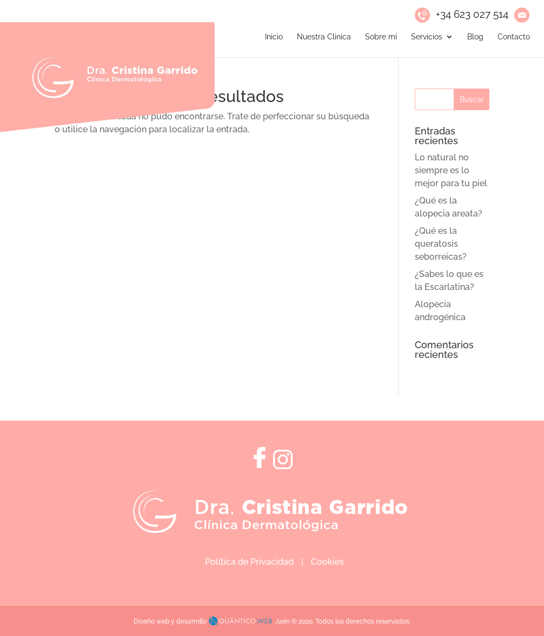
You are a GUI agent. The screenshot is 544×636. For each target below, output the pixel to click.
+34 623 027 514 (472, 14)
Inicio (274, 37)
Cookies (327, 562)
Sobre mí (381, 37)
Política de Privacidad (249, 562)
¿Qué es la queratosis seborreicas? (441, 244)
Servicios (426, 37)
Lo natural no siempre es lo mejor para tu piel (451, 170)
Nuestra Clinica (324, 37)
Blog (475, 37)
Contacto (513, 37)
